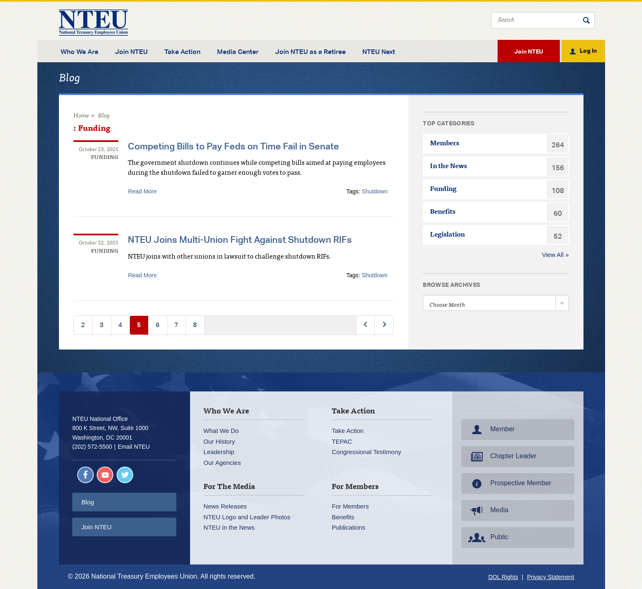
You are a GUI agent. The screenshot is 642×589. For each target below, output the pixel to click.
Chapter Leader (501, 456)
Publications (348, 527)
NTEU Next (378, 52)
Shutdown (375, 191)
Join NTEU (131, 52)
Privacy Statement (550, 577)
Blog (104, 116)
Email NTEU (134, 446)
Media (487, 510)
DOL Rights (503, 577)
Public (487, 537)
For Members (350, 506)
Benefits (343, 516)
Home (81, 116)
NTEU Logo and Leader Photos (246, 516)
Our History (219, 441)
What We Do (221, 430)
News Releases (225, 506)
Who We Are (79, 52)
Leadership (218, 451)
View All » (555, 254)
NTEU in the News (228, 527)
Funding (104, 158)
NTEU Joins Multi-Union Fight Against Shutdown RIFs (240, 239)
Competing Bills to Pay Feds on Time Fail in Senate (233, 146)
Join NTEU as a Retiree (310, 52)
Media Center (238, 52)
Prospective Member (509, 483)
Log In (588, 50)
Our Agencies (222, 462)
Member (490, 429)
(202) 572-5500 (92, 446)
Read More (142, 191)
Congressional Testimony (366, 451)
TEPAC (342, 441)
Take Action (182, 52)
